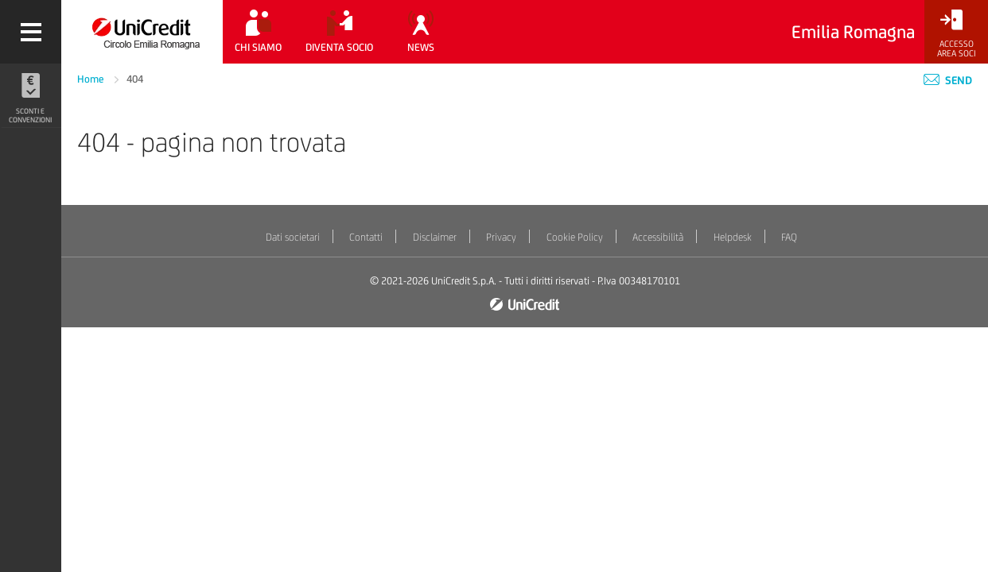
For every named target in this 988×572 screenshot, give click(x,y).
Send (948, 80)
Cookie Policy (575, 237)
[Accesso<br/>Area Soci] (956, 34)
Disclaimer (435, 237)
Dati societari (293, 237)
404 (134, 79)
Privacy (501, 237)
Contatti (366, 237)
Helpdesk (733, 237)
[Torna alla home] (142, 32)
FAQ (789, 237)
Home (92, 79)
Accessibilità (657, 237)
